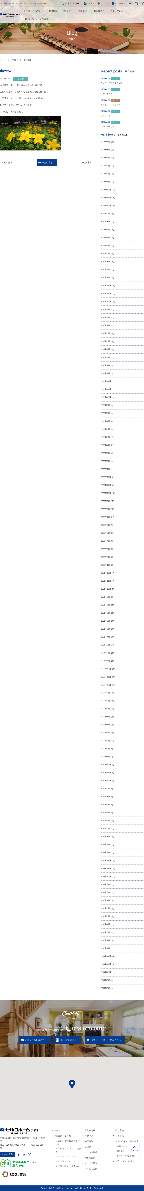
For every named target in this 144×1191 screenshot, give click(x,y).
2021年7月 (105, 613)
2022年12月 (106, 477)
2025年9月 (105, 214)
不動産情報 (52, 11)
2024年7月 (105, 325)
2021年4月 (105, 637)
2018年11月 (106, 869)
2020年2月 (105, 749)
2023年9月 (105, 405)
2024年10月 (106, 301)
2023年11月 (106, 389)
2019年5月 (105, 821)
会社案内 (90, 3)
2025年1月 (105, 277)
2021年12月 (106, 573)
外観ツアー (67, 11)
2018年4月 (105, 924)
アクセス (104, 3)
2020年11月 (106, 677)
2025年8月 (105, 222)
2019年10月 (106, 781)
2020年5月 (105, 725)
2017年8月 (105, 988)
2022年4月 (105, 541)
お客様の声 (99, 11)
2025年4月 (105, 254)
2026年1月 (105, 182)
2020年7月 (105, 709)
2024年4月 (105, 349)
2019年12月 (106, 765)
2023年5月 (105, 437)
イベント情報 (91, 1152)
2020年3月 (105, 741)
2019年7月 (105, 805)
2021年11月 (106, 581)
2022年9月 (105, 501)
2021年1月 (105, 661)
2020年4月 (105, 733)
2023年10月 (106, 397)
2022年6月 (105, 525)
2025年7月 (105, 230)
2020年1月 (105, 757)
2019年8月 (105, 797)
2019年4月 (105, 829)
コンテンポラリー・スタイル (67, 1166)
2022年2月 (105, 557)
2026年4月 (105, 158)
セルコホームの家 (32, 11)
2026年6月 (105, 142)
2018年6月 (105, 908)
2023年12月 (106, 381)
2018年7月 (105, 900)
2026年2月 (105, 174)
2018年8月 (105, 892)
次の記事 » (86, 162)
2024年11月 (106, 294)
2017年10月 (106, 972)
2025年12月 (106, 190)
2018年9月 (105, 884)
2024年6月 (105, 333)
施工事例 (82, 11)
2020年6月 (105, 717)
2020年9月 (105, 693)
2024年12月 (106, 285)
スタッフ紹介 (116, 11)
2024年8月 (105, 317)
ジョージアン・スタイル (65, 1161)
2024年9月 (105, 309)
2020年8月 (105, 701)
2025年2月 (105, 269)
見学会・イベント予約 (126, 1156)
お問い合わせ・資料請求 (36, 19)
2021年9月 (105, 597)
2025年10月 (106, 206)
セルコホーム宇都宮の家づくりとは (68, 1142)
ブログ (15, 60)
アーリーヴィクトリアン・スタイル (68, 1150)
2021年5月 (105, 629)
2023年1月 (105, 469)
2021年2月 (105, 653)
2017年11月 (106, 964)
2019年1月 (105, 852)
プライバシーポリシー (125, 1161)
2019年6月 (105, 813)
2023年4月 (105, 445)
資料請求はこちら (68, 1040)
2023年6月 (105, 429)
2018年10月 (106, 876)
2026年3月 (105, 166)
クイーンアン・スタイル (65, 1156)
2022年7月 (105, 517)
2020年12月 (106, 669)
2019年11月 (106, 773)
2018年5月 (105, 916)
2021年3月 (105, 645)
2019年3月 (105, 836)
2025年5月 (105, 246)
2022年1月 (105, 565)
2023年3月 (105, 453)
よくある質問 (120, 3)
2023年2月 (105, 461)
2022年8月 (105, 509)
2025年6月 (105, 238)
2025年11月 (106, 198)
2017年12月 (106, 956)
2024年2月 (105, 365)
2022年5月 (105, 533)
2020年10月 (106, 685)
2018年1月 (105, 948)
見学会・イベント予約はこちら (106, 1040)
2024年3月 (105, 357)
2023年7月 (105, 421)
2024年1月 (105, 373)
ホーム (3, 60)
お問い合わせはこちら (35, 1040)
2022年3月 (105, 549)
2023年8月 (105, 413)
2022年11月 (106, 485)
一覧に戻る (47, 162)
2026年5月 (105, 150)
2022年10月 (106, 493)
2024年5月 (105, 341)
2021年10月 (106, 589)
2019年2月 (105, 844)
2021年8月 (105, 605)
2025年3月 (105, 262)
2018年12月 (106, 860)
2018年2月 (105, 940)
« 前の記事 (7, 162)
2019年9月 (105, 789)
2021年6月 (105, 621)
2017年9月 (105, 980)
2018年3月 (105, 932)
